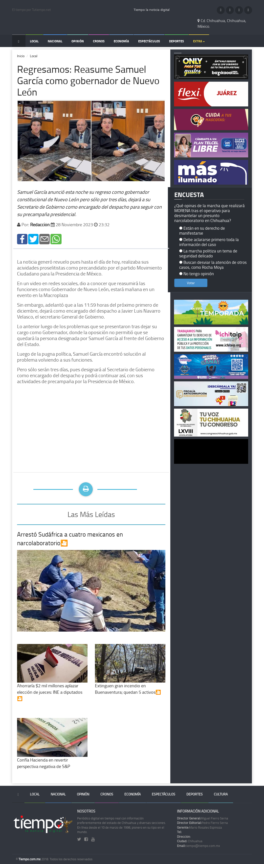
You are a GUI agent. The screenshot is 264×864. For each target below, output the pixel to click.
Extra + (199, 41)
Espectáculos (149, 41)
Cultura (221, 794)
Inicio (20, 55)
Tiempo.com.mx (30, 859)
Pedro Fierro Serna (202, 822)
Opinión (77, 41)
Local (34, 41)
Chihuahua (189, 841)
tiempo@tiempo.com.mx (198, 845)
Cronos (99, 41)
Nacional (55, 41)
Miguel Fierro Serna (202, 818)
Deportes (176, 41)
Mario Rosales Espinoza (199, 827)
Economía (121, 41)
